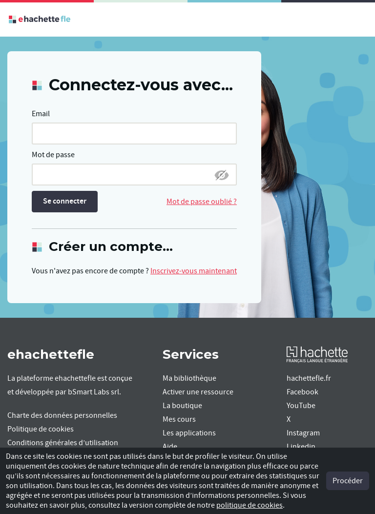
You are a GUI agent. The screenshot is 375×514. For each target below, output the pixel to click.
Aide (170, 447)
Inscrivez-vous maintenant (193, 271)
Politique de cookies (40, 429)
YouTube (301, 406)
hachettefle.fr (309, 378)
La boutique (182, 406)
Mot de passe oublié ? (202, 201)
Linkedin (301, 447)
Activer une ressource (198, 392)
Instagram (303, 433)
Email (41, 114)
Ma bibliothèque (189, 378)
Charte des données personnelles (62, 415)
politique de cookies (249, 505)
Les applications (189, 433)
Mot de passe (53, 155)
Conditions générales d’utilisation (62, 443)
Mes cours (179, 419)
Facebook (302, 392)
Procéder (348, 481)
